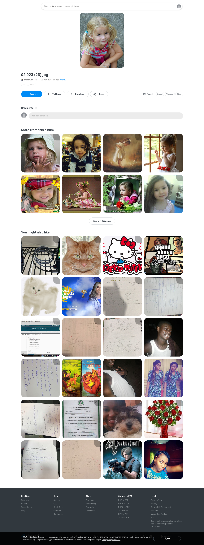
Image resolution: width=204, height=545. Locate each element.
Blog (23, 511)
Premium (25, 500)
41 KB (32, 85)
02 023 (42, 80)
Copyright (90, 507)
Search (24, 504)
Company (90, 500)
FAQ (55, 504)
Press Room (26, 507)
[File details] (40, 153)
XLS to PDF (123, 511)
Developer (90, 511)
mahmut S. (27, 80)
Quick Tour (58, 507)
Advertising (91, 504)
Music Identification (159, 514)
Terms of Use (156, 500)
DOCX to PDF (123, 507)
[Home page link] (30, 6)
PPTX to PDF (123, 504)
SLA (152, 517)
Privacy (154, 504)
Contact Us (58, 514)
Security (154, 511)
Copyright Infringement (161, 507)
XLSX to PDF (123, 517)
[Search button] (171, 6)
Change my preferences (111, 540)
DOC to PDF (123, 500)
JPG (24, 85)
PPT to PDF (123, 514)
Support (57, 500)
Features (57, 511)
